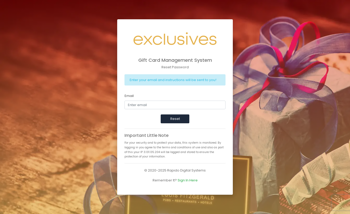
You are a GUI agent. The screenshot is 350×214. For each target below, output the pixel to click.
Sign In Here (188, 180)
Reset (175, 118)
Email (129, 95)
